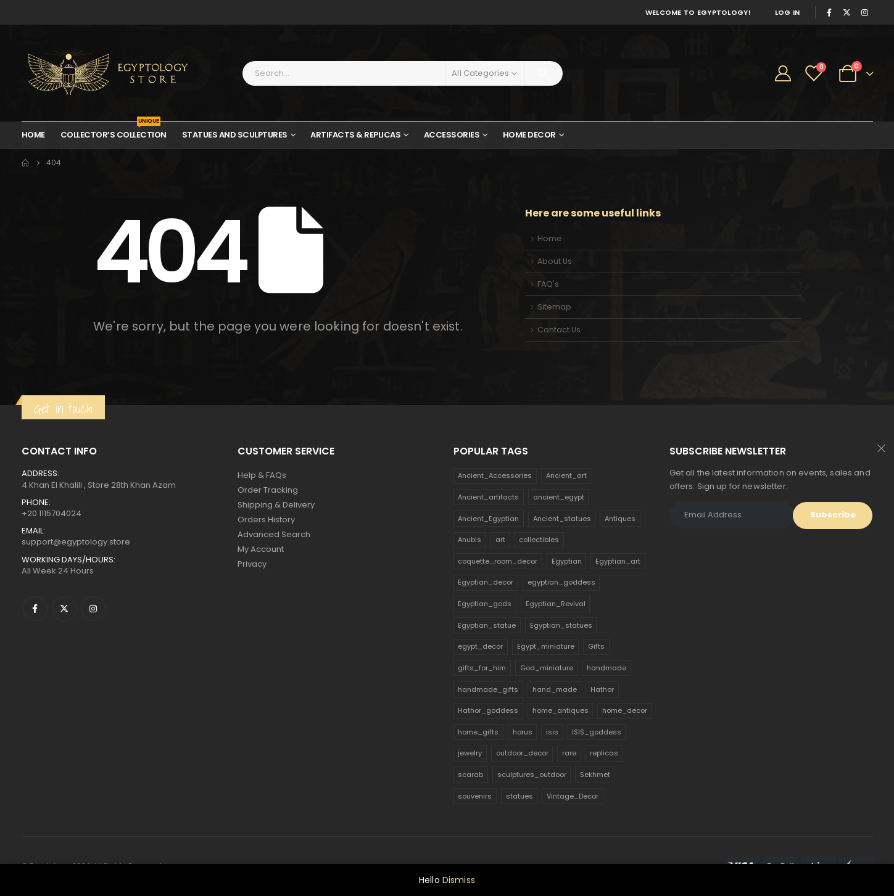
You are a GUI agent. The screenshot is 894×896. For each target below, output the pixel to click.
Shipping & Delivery (276, 505)
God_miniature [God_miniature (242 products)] (546, 668)
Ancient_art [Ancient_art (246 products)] (566, 475)
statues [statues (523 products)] (519, 796)
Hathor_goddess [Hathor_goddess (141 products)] (488, 710)
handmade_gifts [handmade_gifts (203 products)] (488, 689)
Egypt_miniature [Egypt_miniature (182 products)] (545, 646)
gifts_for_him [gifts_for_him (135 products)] (482, 668)
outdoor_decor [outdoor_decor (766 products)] (522, 753)
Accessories (452, 135)
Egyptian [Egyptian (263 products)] (567, 561)
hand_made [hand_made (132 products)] (554, 689)
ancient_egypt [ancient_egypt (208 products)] (558, 497)
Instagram (93, 608)
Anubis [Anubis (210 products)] (469, 540)
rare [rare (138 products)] (569, 753)
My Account (261, 549)
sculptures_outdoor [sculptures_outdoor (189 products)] (531, 774)
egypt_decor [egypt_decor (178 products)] (480, 646)
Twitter (64, 608)
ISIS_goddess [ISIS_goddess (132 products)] (596, 732)
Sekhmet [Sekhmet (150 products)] (595, 774)
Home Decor (529, 135)
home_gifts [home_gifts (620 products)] (478, 732)
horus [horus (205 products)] (522, 732)
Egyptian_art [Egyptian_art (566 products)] (617, 561)
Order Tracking (268, 490)
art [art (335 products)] (500, 540)
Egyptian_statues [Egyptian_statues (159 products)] (561, 625)
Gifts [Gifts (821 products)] (596, 646)
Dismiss (458, 880)
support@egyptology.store (76, 542)
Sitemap (554, 307)
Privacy (252, 564)
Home (33, 135)
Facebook (35, 608)
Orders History (266, 519)
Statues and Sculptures (235, 135)
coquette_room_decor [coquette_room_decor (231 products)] (497, 561)
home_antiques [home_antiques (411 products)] (560, 710)
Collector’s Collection (113, 131)
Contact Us (559, 329)
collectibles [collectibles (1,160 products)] (539, 540)
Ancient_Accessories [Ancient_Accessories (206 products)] (495, 475)
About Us (554, 261)
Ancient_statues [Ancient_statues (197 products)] (562, 519)
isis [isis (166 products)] (552, 732)
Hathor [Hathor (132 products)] (602, 689)
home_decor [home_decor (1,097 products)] (624, 710)
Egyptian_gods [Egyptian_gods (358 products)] (484, 604)
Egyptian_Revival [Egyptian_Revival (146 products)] (556, 604)
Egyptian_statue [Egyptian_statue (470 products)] (487, 625)
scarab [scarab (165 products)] (470, 774)
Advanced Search (274, 534)
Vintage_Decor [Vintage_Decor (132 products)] (572, 796)
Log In (787, 12)
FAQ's (548, 284)
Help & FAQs (262, 475)
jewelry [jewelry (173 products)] (470, 753)
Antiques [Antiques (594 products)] (620, 519)
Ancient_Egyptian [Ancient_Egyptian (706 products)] (488, 519)
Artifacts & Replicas (355, 135)
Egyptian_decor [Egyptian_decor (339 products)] (485, 582)
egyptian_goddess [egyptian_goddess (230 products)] (561, 582)
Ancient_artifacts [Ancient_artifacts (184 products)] (488, 497)
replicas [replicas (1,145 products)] (604, 753)
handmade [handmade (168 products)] (606, 668)
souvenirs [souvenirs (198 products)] (475, 796)
